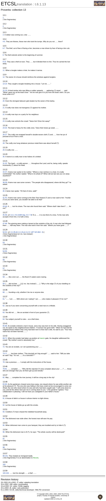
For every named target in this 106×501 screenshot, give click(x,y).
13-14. (5, 84)
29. (4, 150)
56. (4, 260)
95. (4, 425)
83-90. (5, 384)
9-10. (4, 62)
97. (4, 439)
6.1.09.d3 (14, 232)
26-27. (5, 134)
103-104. (6, 473)
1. (3, 18)
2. (3, 26)
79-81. (5, 369)
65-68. (5, 326)
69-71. (5, 338)
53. (4, 242)
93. (4, 412)
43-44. (5, 206)
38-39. (5, 182)
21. (4, 108)
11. (4, 70)
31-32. (5, 163)
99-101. (5, 456)
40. (4, 191)
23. (4, 121)
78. (4, 362)
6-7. (4, 48)
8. (3, 55)
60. (4, 292)
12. (4, 77)
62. (4, 306)
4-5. (4, 41)
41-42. (5, 198)
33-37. (5, 172)
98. (4, 447)
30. (4, 157)
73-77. (5, 353)
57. (4, 268)
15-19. (5, 90)
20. (4, 101)
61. (4, 299)
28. (4, 143)
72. (4, 347)
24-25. (5, 128)
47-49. (5, 223)
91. (4, 398)
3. (3, 35)
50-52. (5, 232)
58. (4, 277)
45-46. (5, 215)
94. (4, 418)
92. (4, 405)
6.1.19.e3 (21, 232)
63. (4, 312)
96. (4, 432)
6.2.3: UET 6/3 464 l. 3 (34, 232)
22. (4, 114)
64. (4, 319)
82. (4, 377)
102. (4, 464)
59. (4, 284)
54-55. (5, 251)
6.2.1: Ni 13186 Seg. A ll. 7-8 (21, 215)
